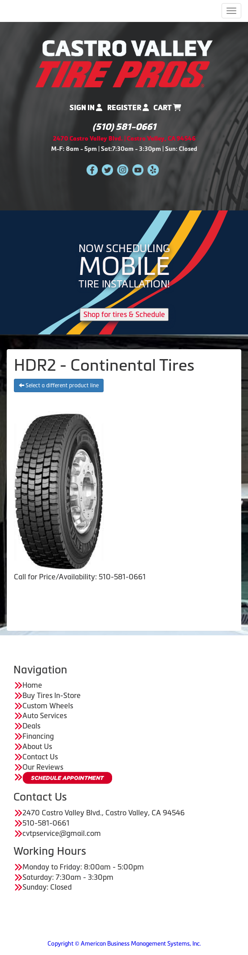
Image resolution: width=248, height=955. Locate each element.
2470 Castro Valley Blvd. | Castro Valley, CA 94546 (124, 138)
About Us (37, 746)
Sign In (86, 107)
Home (32, 685)
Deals (31, 726)
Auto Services (44, 715)
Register (128, 107)
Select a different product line (59, 385)
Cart (167, 107)
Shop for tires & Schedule (124, 314)
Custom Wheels (47, 706)
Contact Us (40, 757)
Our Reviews (42, 767)
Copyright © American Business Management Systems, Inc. (124, 943)
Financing (38, 736)
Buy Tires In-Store (51, 695)
